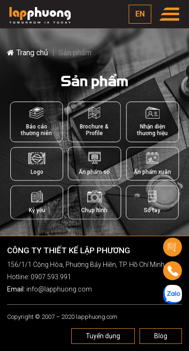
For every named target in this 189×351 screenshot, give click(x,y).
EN (140, 13)
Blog (160, 336)
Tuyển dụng (103, 336)
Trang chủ (27, 52)
